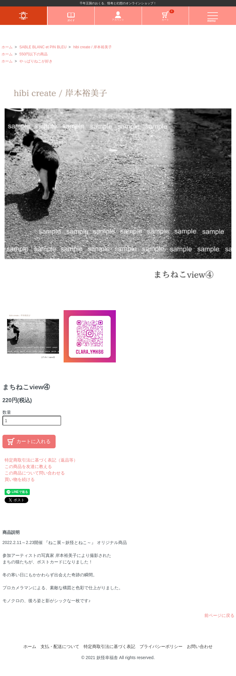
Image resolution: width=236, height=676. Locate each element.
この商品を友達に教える (28, 466)
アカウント (118, 16)
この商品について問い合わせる (35, 472)
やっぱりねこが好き (36, 61)
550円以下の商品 (33, 54)
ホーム (7, 47)
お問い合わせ (200, 646)
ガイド (71, 16)
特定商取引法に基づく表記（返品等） (41, 460)
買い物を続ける (20, 479)
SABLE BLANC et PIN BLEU (42, 47)
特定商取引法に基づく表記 (109, 646)
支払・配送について (60, 646)
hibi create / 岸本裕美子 (92, 47)
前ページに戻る (219, 615)
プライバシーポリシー (161, 646)
